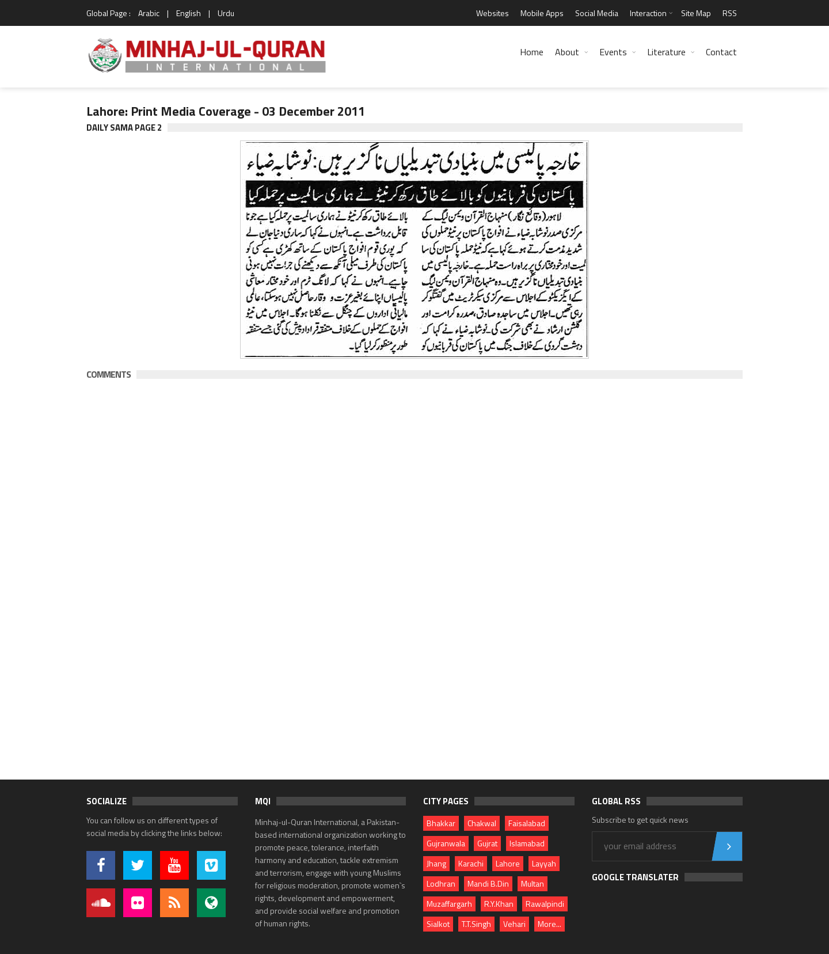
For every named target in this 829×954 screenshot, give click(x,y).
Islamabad (527, 843)
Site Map (696, 13)
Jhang (436, 863)
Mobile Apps (542, 13)
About (567, 52)
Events (613, 52)
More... (549, 924)
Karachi (471, 863)
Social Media (596, 13)
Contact (721, 52)
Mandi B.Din (488, 883)
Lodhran (441, 883)
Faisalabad (526, 823)
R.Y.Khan (499, 904)
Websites (492, 13)
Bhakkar (441, 823)
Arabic (148, 13)
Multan (532, 883)
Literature (666, 52)
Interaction (648, 13)
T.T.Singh (476, 924)
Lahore (508, 863)
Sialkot (438, 924)
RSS (729, 13)
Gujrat (487, 843)
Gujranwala (446, 843)
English (188, 13)
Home (531, 52)
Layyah (544, 863)
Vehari (514, 924)
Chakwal (481, 823)
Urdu (226, 13)
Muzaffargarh (449, 904)
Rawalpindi (545, 904)
